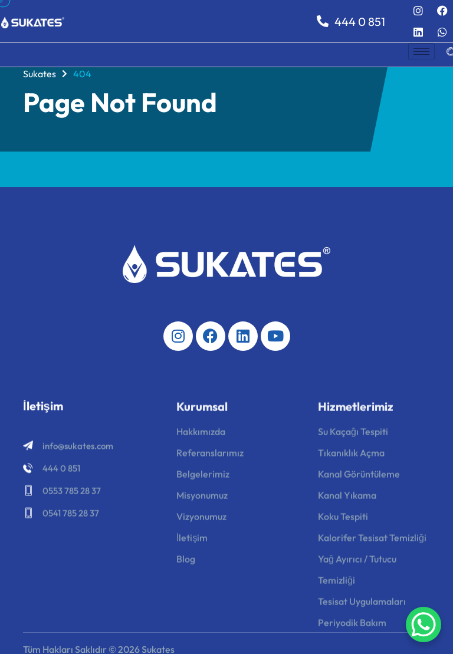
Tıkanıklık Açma (351, 456)
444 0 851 (351, 21)
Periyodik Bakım (352, 626)
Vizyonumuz (201, 520)
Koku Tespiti (343, 520)
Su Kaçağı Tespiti (353, 435)
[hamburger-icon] (421, 51)
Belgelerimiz (202, 478)
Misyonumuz (202, 499)
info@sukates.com (77, 447)
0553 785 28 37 (71, 492)
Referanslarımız (210, 456)
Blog (185, 562)
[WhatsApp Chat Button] (423, 624)
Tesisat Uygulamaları (362, 605)
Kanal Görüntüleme (359, 478)
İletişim (192, 541)
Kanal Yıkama (347, 499)
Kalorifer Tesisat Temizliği (372, 541)
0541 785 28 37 (70, 515)
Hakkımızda (200, 435)
